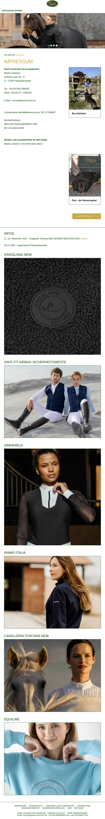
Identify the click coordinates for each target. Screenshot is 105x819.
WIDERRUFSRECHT (30, 808)
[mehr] (83, 238)
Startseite (20, 55)
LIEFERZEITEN (84, 806)
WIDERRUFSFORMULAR (53, 808)
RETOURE (79, 808)
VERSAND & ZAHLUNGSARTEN (60, 806)
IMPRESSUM (20, 806)
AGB (69, 808)
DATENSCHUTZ (36, 806)
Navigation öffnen (12, 11)
